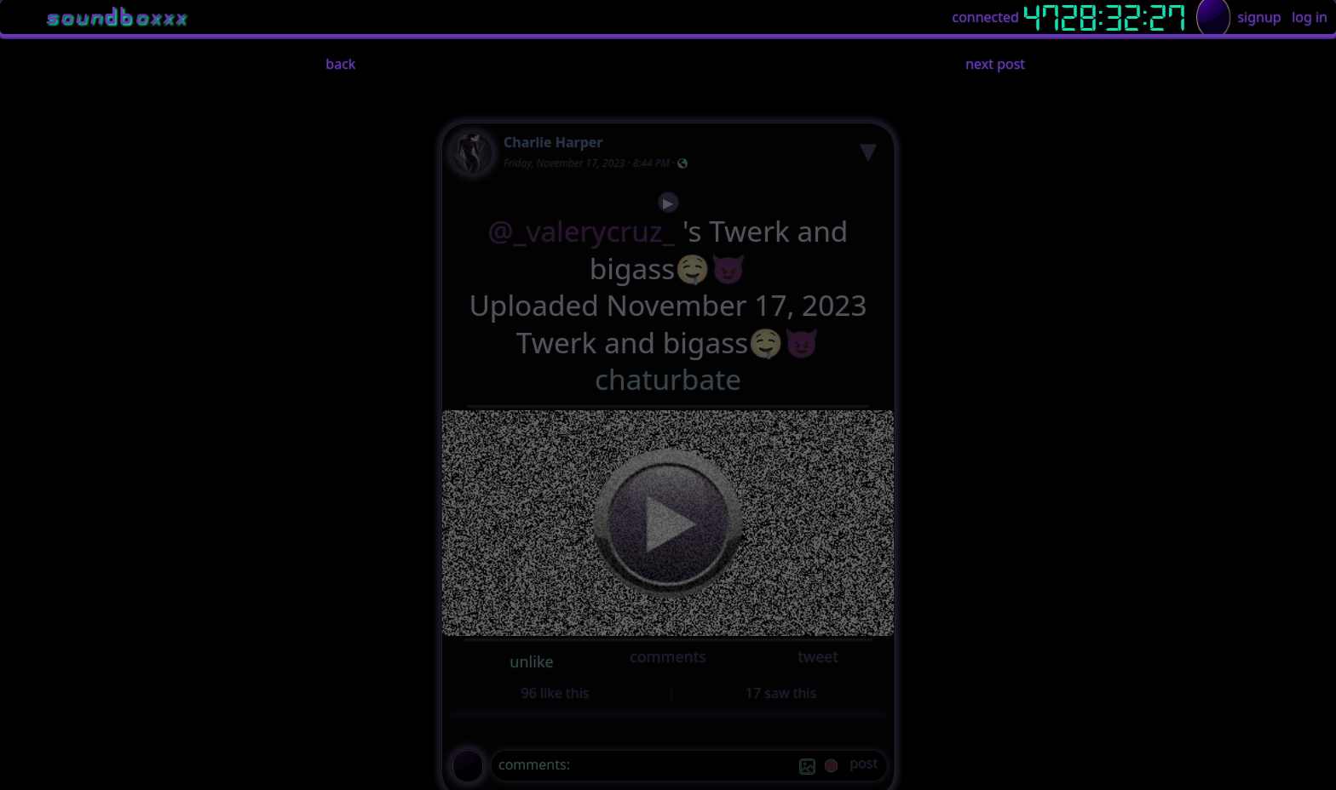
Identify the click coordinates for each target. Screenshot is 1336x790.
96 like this (555, 693)
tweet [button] (818, 656)
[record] (831, 767)
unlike (531, 661)
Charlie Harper (553, 142)
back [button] (340, 63)
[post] (863, 766)
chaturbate (668, 379)
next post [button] (995, 63)
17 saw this (781, 693)
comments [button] (668, 656)
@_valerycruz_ (582, 231)
